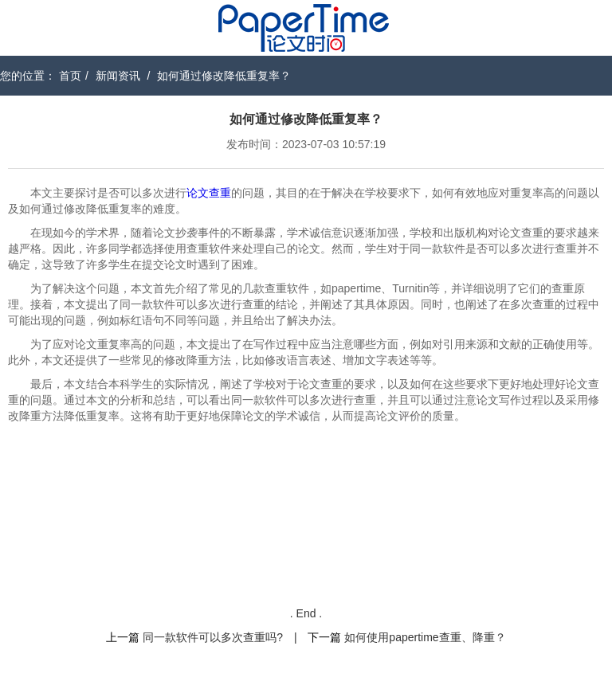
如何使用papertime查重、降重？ (424, 637)
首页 (70, 75)
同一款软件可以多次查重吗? (213, 637)
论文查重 (208, 192)
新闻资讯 (118, 75)
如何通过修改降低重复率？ (224, 75)
